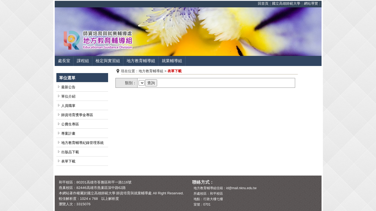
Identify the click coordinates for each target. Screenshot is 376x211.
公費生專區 (70, 124)
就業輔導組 (172, 61)
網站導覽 (311, 3)
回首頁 (263, 3)
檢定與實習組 (108, 61)
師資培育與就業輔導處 (134, 193)
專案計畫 (68, 133)
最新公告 (68, 87)
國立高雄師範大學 (286, 3)
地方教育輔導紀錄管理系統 (82, 143)
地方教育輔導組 (141, 61)
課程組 (83, 61)
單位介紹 (68, 96)
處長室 (64, 61)
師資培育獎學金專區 (77, 115)
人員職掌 (68, 106)
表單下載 (68, 161)
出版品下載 (70, 152)
